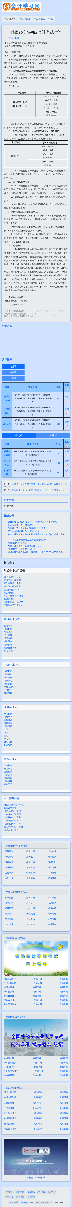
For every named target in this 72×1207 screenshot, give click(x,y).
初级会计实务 (10, 647)
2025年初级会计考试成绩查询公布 (24, 531)
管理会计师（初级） (13, 576)
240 (58, 472)
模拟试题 (8, 781)
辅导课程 (8, 638)
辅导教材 (8, 644)
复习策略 (30, 878)
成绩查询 (8, 635)
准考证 (29, 856)
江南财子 (13, 1202)
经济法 (7, 690)
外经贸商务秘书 (11, 1070)
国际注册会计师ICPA (13, 602)
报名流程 (9, 856)
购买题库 (64, 1092)
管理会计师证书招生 (36, 1177)
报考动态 (8, 631)
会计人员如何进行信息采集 (20, 524)
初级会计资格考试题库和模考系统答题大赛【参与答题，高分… (37, 534)
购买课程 (38, 1092)
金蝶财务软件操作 (12, 820)
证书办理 (52, 872)
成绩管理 (52, 867)
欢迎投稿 (31, 1191)
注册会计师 (10, 707)
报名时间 (30, 851)
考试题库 (52, 878)
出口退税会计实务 (12, 817)
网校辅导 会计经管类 (15, 938)
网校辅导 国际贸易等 (15, 1016)
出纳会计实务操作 (12, 811)
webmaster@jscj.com (43, 1202)
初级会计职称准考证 (17, 542)
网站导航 (20, 1191)
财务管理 (8, 693)
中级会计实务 (10, 686)
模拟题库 (8, 641)
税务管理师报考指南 (13, 595)
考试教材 (9, 867)
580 (58, 424)
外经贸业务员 (10, 1062)
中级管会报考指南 (12, 586)
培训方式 (9, 878)
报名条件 (52, 851)
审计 (6, 732)
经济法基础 (9, 650)
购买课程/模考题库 (14, 1087)
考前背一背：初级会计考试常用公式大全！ (28, 528)
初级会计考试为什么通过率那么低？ (25, 545)
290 (58, 398)
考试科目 (52, 862)
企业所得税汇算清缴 (13, 826)
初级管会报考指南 (12, 580)
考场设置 (9, 862)
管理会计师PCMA (12, 589)
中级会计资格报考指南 (16, 892)
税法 (6, 735)
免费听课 (38, 978)
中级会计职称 (12, 664)
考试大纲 (30, 867)
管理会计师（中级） (13, 583)
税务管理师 (9, 592)
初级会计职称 (30, 19)
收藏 (17, 38)
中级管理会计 (10, 999)
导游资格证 (9, 1075)
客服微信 (25, 1202)
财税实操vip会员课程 (14, 804)
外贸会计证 (10, 759)
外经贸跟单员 (10, 1066)
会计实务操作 (12, 798)
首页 (20, 19)
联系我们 (31, 1196)
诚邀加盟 (20, 1196)
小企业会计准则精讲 (13, 814)
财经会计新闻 (45, 19)
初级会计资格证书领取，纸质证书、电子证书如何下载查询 (35, 552)
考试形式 (52, 856)
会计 (6, 729)
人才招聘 (52, 1191)
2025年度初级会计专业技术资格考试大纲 (27, 539)
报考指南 (8, 628)
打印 (10, 38)
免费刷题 (64, 978)
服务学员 (8, 784)
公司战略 (8, 745)
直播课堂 (8, 625)
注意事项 (30, 872)
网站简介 (9, 1191)
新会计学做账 (10, 807)
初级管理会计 (10, 1123)
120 (58, 453)
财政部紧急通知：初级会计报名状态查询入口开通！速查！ (39, 490)
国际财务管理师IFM (13, 605)
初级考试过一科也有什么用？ (21, 549)
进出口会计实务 (11, 829)
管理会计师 (9, 995)
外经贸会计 (9, 991)
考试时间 (30, 862)
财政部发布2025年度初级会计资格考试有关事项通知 (32, 521)
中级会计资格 (10, 1097)
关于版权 (41, 1191)
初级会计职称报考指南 (16, 845)
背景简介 (9, 851)
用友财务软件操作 (12, 823)
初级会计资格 (10, 1092)
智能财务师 (9, 599)
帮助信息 (9, 1196)
